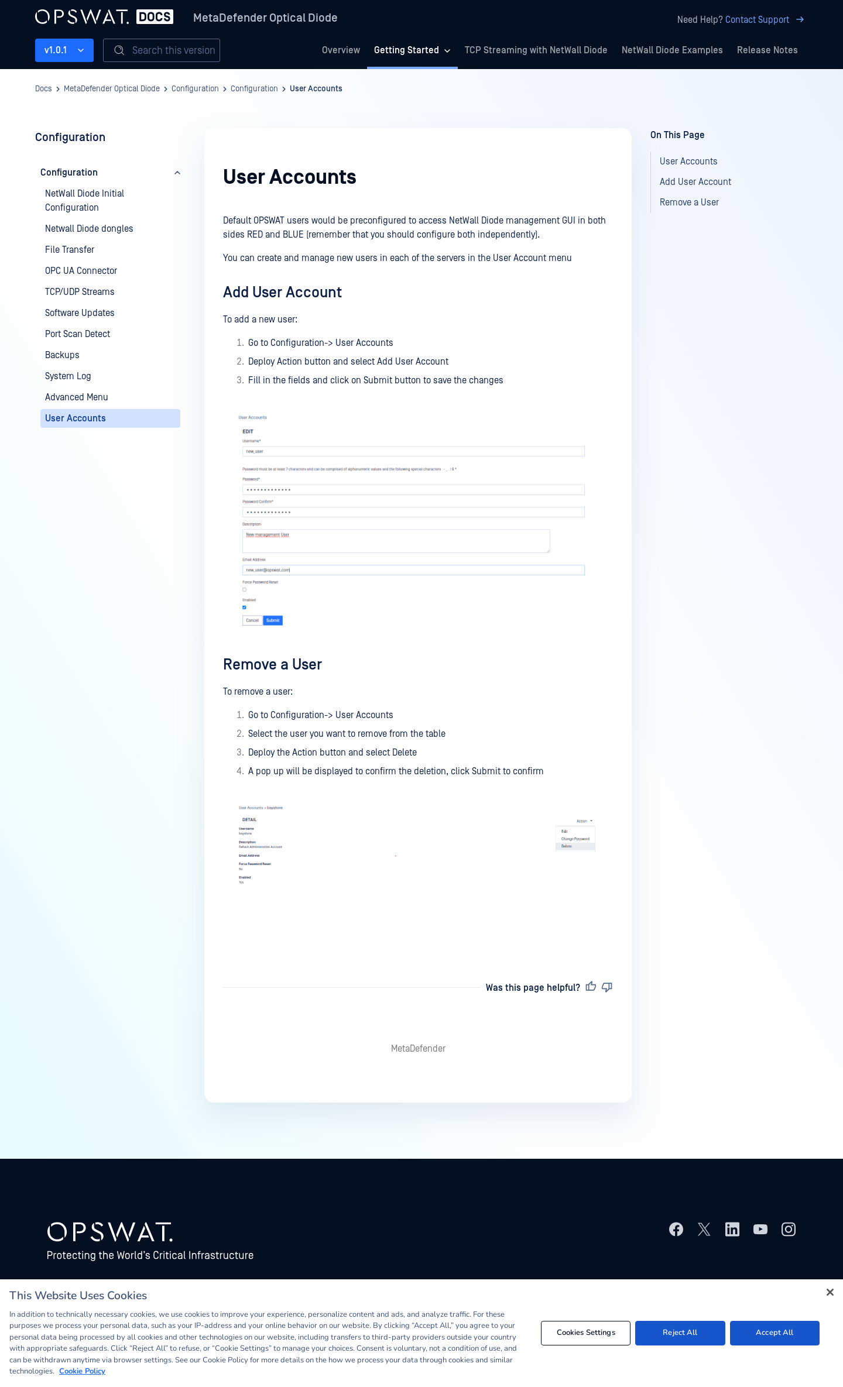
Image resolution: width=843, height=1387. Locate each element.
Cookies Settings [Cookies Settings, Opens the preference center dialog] (586, 1332)
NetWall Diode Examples (672, 50)
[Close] (830, 1292)
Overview (341, 50)
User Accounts (316, 89)
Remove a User (272, 665)
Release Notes (767, 50)
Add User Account (282, 292)
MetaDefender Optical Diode (265, 18)
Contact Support (766, 20)
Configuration (195, 89)
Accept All (774, 1332)
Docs (43, 89)
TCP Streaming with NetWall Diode (536, 50)
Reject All (680, 1332)
